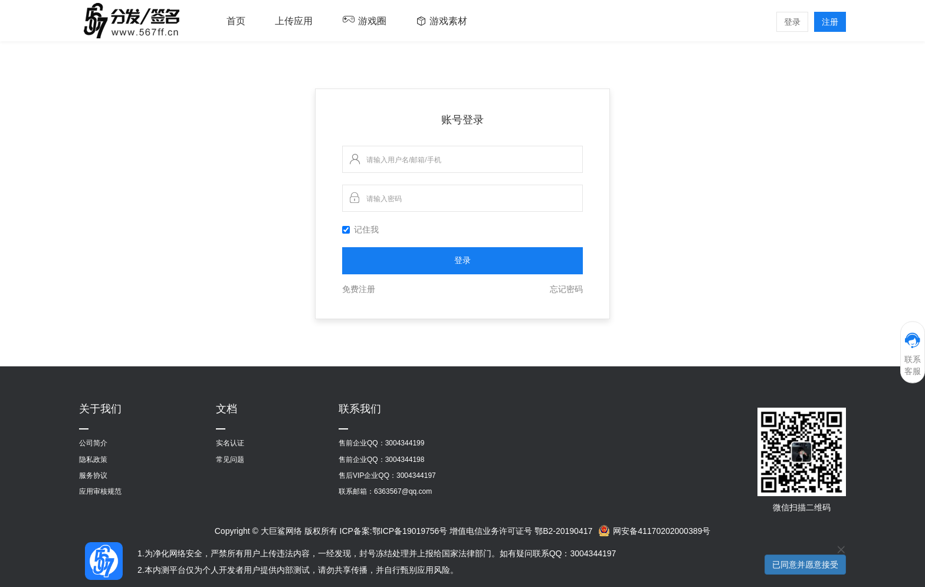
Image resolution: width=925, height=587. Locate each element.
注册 (830, 22)
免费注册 (358, 289)
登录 (792, 22)
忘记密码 (566, 289)
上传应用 (294, 21)
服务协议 (93, 475)
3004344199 (405, 443)
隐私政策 (93, 459)
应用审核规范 (100, 491)
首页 (236, 21)
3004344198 (405, 459)
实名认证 (230, 443)
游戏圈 (372, 21)
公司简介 (93, 443)
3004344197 (416, 475)
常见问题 (230, 459)
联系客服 (912, 354)
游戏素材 (448, 21)
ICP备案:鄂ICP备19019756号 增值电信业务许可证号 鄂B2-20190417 (466, 531)
